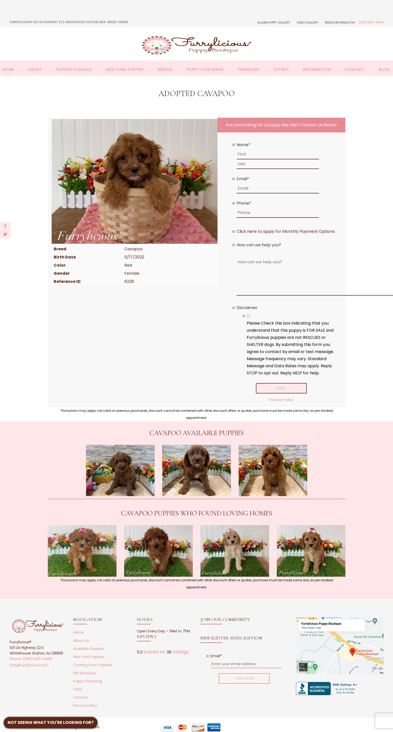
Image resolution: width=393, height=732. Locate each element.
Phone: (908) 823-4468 (31, 658)
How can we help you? (259, 245)
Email (243, 179)
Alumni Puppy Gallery (273, 22)
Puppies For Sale (74, 69)
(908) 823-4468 (371, 22)
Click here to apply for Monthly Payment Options (286, 231)
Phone (244, 203)
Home (8, 69)
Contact (355, 69)
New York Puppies (124, 69)
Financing (249, 69)
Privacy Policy (281, 399)
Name (244, 145)
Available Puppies (88, 648)
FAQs (77, 689)
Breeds (164, 69)
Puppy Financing (87, 681)
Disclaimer (247, 308)
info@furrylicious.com (29, 665)
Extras (281, 69)
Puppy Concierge (205, 69)
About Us (81, 640)
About (35, 69)
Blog (384, 69)
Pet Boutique (84, 673)
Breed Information (340, 22)
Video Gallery (307, 22)
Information (317, 69)
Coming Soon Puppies (92, 664)
